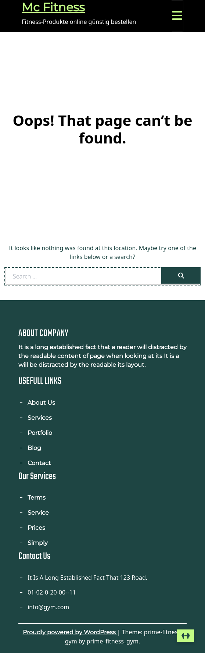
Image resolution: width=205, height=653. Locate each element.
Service (38, 512)
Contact (39, 462)
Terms (37, 497)
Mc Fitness (53, 7)
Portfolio (40, 432)
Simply (38, 542)
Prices (36, 527)
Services (40, 417)
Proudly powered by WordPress (70, 632)
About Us (41, 402)
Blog (34, 447)
